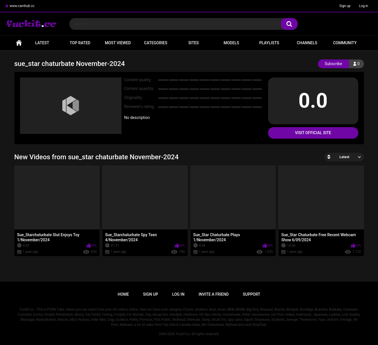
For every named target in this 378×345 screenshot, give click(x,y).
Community (345, 43)
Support (251, 294)
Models (231, 43)
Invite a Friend (214, 294)
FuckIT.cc (183, 334)
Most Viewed (118, 43)
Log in (363, 6)
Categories (155, 43)
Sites (193, 43)
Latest (42, 43)
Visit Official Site (313, 133)
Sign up (345, 6)
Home (18, 43)
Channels (307, 43)
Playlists (269, 43)
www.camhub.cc (22, 6)
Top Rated (80, 43)
